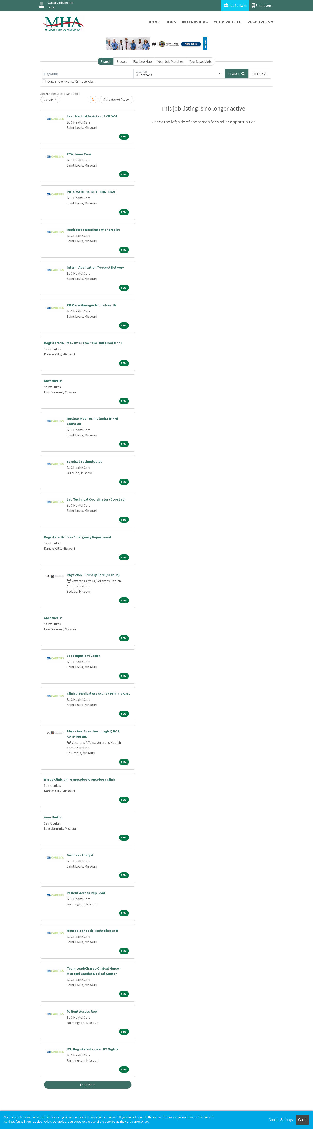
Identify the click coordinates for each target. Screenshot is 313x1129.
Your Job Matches (170, 61)
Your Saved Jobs (200, 61)
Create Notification (116, 99)
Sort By (49, 99)
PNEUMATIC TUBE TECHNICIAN (91, 192)
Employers (262, 5)
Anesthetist (53, 381)
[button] (260, 74)
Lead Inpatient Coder (83, 655)
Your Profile (227, 22)
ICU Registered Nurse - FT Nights (92, 1049)
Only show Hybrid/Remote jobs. (70, 81)
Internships (195, 22)
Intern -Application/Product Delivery (95, 267)
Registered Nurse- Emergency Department (77, 537)
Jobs (171, 22)
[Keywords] (87, 74)
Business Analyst (80, 855)
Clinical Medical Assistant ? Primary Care (98, 693)
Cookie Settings (280, 1120)
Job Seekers (235, 5)
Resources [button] (258, 22)
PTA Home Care (79, 154)
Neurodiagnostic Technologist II (92, 930)
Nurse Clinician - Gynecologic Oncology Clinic (79, 779)
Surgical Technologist (84, 461)
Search (106, 61)
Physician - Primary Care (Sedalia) (93, 575)
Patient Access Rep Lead (86, 893)
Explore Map (142, 61)
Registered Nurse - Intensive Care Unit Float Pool (83, 343)
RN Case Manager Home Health (91, 305)
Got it (302, 1120)
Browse (121, 61)
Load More (87, 1085)
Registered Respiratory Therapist (93, 229)
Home (154, 22)
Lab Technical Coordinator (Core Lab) (96, 499)
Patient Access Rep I (82, 1011)
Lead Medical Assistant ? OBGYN (92, 116)
